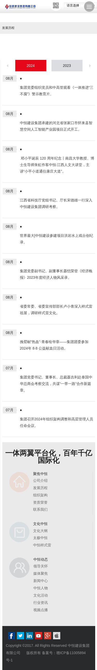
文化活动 (40, 595)
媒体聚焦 (40, 573)
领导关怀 (40, 566)
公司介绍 (40, 480)
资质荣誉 (40, 502)
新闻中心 (40, 581)
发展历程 (40, 488)
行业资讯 (40, 603)
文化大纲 (40, 531)
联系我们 (40, 509)
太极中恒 (40, 538)
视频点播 (40, 610)
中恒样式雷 (42, 545)
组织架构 (40, 495)
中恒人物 (40, 588)
